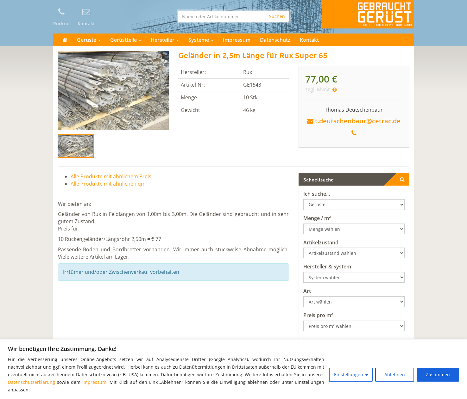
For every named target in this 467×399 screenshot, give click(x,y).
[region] (233, 369)
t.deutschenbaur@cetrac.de (358, 121)
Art (307, 290)
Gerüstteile (125, 39)
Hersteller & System (327, 266)
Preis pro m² (318, 315)
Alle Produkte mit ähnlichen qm (108, 183)
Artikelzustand (320, 242)
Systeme (200, 39)
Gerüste (89, 39)
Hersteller (165, 39)
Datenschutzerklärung (31, 382)
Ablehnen (394, 374)
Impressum (94, 382)
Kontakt (309, 39)
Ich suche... (316, 193)
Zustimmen (438, 374)
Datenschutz (275, 39)
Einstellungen (348, 374)
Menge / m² (317, 218)
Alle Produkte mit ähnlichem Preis (111, 176)
